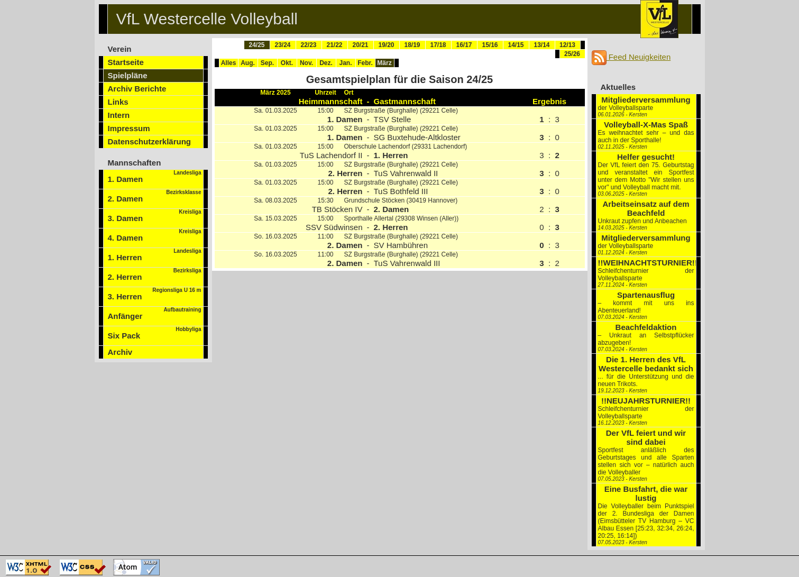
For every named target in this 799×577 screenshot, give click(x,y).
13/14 (541, 45)
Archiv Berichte (137, 88)
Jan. (345, 63)
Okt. (287, 63)
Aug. (248, 63)
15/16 (490, 45)
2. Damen (154, 196)
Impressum (129, 128)
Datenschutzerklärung (149, 141)
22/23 (308, 45)
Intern (119, 115)
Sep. (267, 63)
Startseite (126, 62)
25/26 (572, 54)
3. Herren (154, 294)
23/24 (282, 45)
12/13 (567, 45)
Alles (228, 63)
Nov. (306, 63)
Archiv (120, 351)
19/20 (386, 45)
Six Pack (154, 333)
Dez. (326, 63)
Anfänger (154, 313)
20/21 (360, 45)
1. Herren (154, 255)
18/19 (412, 45)
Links (118, 101)
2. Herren (154, 274)
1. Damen (154, 177)
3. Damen (154, 216)
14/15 (516, 45)
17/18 (438, 45)
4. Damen (154, 235)
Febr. (365, 63)
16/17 (464, 45)
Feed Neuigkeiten (631, 56)
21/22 (334, 45)
